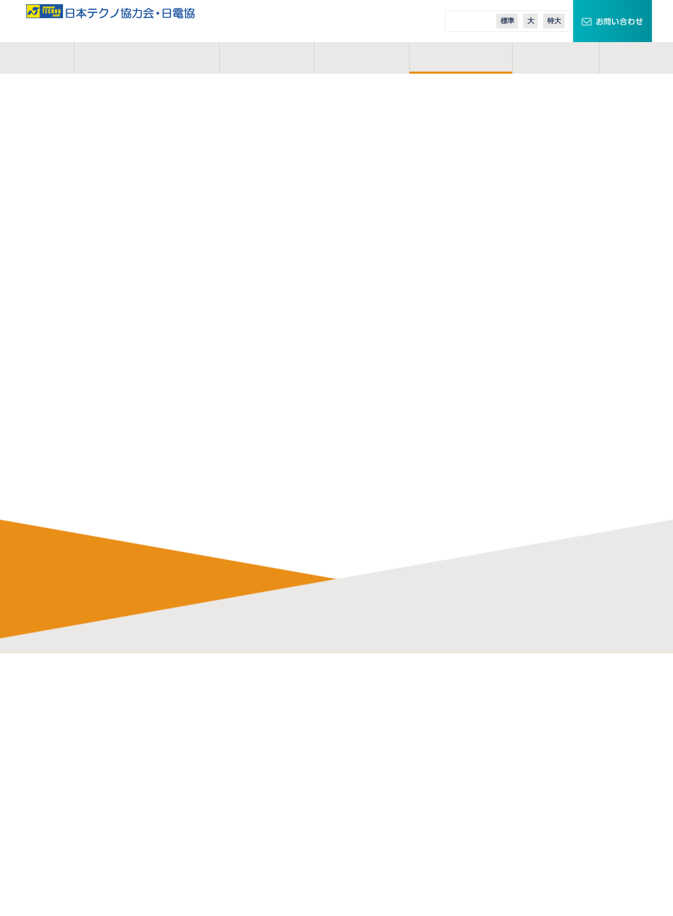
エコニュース (495, 758)
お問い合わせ (101, 758)
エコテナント (495, 743)
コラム (555, 58)
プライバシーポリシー (116, 774)
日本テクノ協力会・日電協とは (131, 695)
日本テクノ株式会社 (375, 695)
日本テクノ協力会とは (146, 58)
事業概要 (266, 58)
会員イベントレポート (247, 774)
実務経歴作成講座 (240, 822)
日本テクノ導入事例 (507, 774)
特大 (554, 21)
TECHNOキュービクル (510, 695)
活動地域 (361, 58)
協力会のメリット (240, 711)
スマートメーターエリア (514, 727)
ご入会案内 (461, 58)
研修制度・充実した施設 (251, 727)
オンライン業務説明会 (247, 806)
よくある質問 (233, 743)
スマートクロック (503, 711)
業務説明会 (229, 790)
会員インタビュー (240, 758)
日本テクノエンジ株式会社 (387, 711)
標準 (507, 21)
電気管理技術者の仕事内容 (255, 695)
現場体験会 (229, 837)
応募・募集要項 (236, 853)
